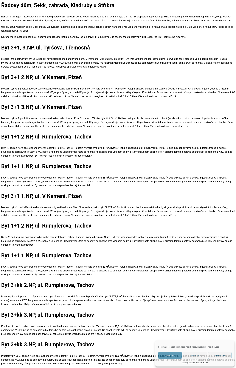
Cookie (199, 362)
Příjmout (170, 355)
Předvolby (220, 355)
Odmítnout (195, 355)
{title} (205, 362)
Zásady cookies (188, 362)
